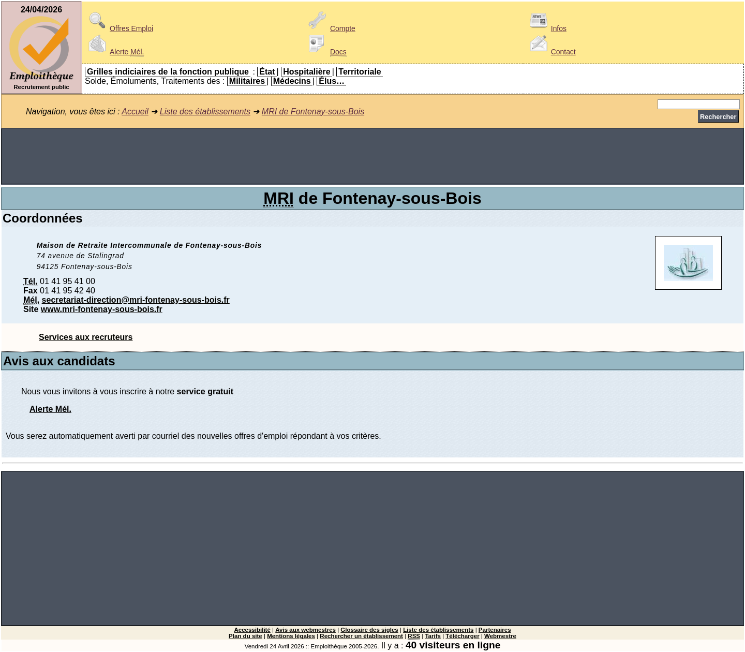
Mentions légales (291, 636)
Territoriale (359, 71)
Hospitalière (307, 71)
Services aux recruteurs (85, 337)
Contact (551, 52)
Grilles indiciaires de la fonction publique (168, 71)
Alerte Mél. (50, 409)
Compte (330, 28)
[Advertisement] (372, 156)
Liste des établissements (205, 111)
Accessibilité (252, 630)
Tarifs (433, 636)
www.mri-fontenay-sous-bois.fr (101, 309)
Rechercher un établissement (361, 636)
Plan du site (245, 636)
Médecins (292, 81)
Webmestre (500, 636)
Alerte (114, 52)
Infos (546, 28)
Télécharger (462, 636)
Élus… (332, 81)
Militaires (247, 81)
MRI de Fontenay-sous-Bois (313, 111)
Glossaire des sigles (369, 630)
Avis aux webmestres (305, 630)
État (267, 71)
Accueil (135, 111)
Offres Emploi (119, 28)
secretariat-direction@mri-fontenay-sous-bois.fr (136, 299)
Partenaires (495, 630)
